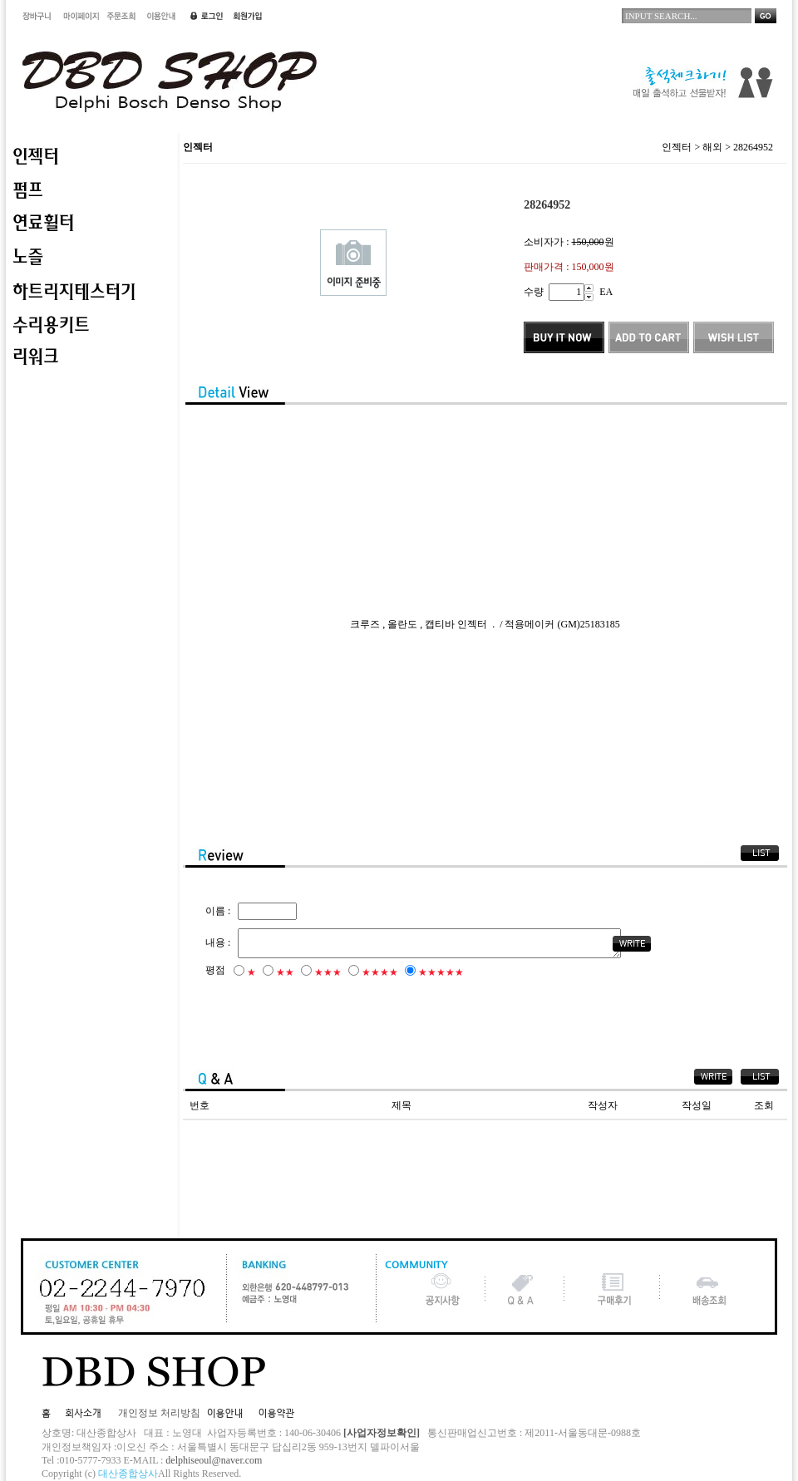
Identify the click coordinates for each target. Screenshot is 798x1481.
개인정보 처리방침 (159, 1413)
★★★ (328, 974)
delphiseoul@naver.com (213, 1460)
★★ (285, 974)
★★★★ (380, 974)
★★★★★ (441, 974)
